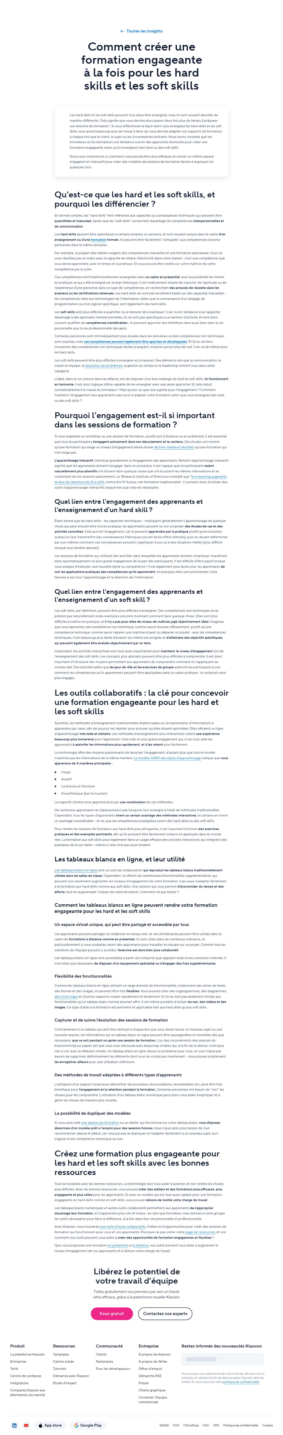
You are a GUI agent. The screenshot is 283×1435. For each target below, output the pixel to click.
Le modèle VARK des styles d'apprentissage (167, 758)
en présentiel (118, 1245)
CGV (176, 1425)
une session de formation (100, 1123)
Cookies (267, 1425)
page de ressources (200, 1232)
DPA (216, 1425)
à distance (141, 1245)
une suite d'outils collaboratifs (122, 1227)
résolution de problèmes (103, 366)
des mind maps (66, 996)
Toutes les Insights (142, 31)
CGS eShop (191, 1425)
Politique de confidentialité (240, 1425)
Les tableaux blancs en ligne (75, 870)
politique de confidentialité (241, 1382)
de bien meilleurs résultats (174, 447)
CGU (206, 1425)
